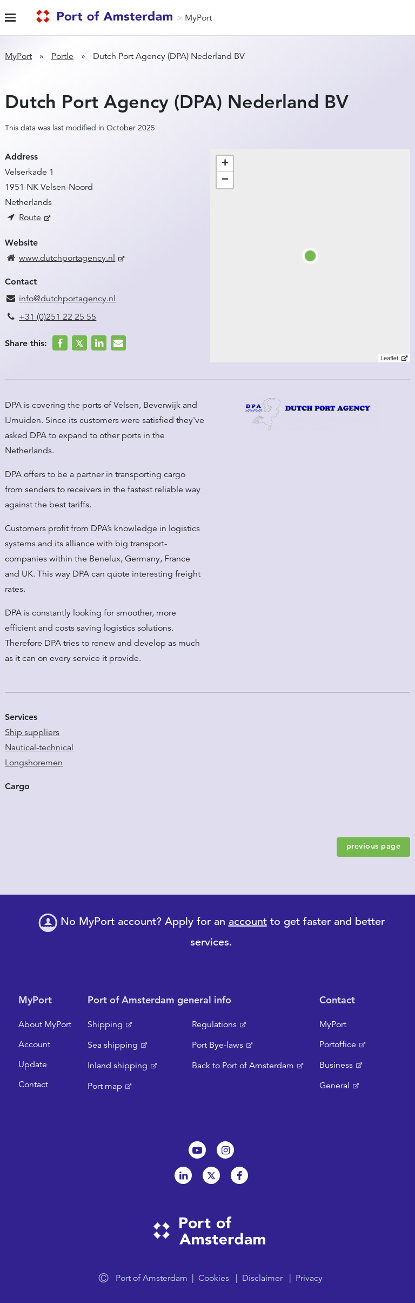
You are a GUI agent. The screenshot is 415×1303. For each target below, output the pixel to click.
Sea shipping (113, 1045)
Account (34, 1044)
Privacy (309, 1278)
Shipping (105, 1024)
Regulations (214, 1024)
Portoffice (337, 1044)
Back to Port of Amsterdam (243, 1065)
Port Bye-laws (217, 1045)
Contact (33, 1084)
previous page (373, 846)
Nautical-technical (39, 747)
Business (336, 1065)
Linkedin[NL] (183, 1175)
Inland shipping (118, 1065)
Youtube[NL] (197, 1150)
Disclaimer (262, 1278)
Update (32, 1064)
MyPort (198, 17)
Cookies (213, 1278)
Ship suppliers (32, 732)
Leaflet (389, 358)
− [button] (225, 180)
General (334, 1085)
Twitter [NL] (211, 1175)
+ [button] (225, 164)
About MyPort (44, 1024)
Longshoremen (34, 762)
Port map (105, 1086)
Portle (62, 56)
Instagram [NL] (225, 1150)
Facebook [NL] (239, 1175)
